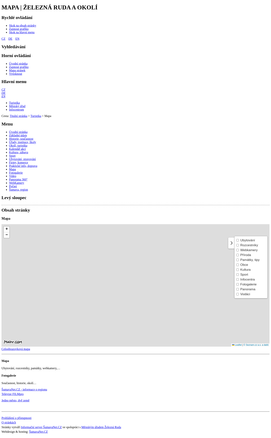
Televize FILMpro (13, 394)
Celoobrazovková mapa (16, 349)
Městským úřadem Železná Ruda (101, 427)
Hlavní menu (14, 81)
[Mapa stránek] (17, 70)
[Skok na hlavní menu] (22, 32)
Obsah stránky (16, 210)
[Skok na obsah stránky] (22, 25)
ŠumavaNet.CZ (38, 431)
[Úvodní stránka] (18, 63)
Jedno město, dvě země (15, 400)
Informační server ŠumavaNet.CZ (41, 427)
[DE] (3, 93)
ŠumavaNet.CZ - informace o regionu (24, 389)
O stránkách (9, 422)
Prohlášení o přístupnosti (16, 418)
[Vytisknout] (15, 73)
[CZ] (3, 89)
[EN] (3, 96)
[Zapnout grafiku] (19, 29)
